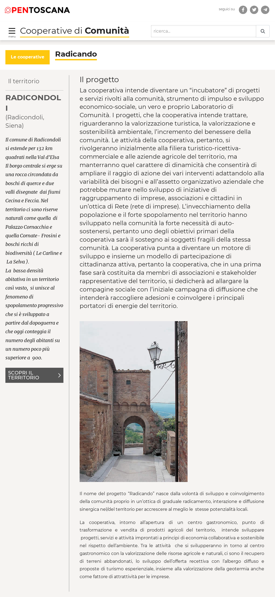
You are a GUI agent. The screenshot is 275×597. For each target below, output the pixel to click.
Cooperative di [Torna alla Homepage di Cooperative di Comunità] (74, 30)
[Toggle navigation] (12, 32)
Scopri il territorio (34, 375)
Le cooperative (27, 57)
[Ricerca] (203, 31)
